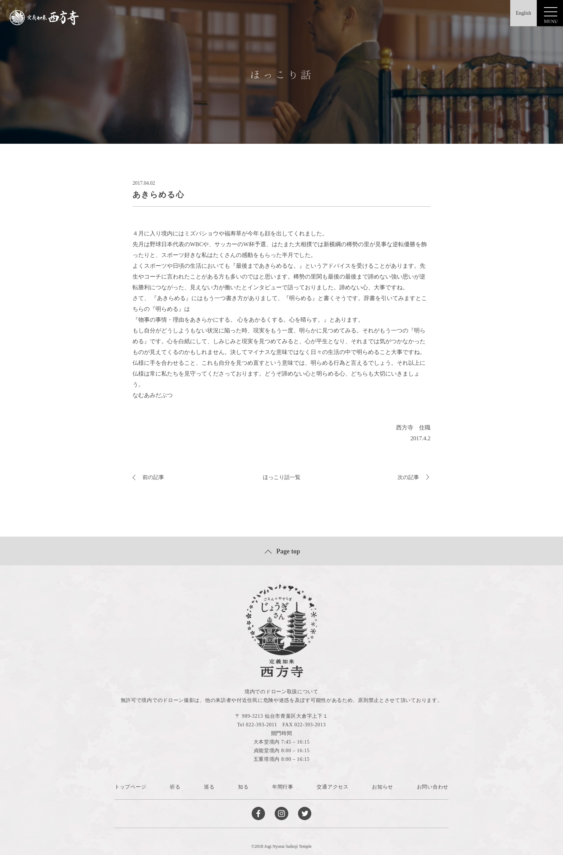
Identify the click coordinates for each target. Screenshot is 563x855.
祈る (175, 787)
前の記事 (149, 477)
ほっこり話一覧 (281, 477)
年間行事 (282, 787)
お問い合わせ (432, 787)
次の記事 (414, 477)
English (520, 14)
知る (243, 787)
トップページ (130, 787)
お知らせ (382, 787)
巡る (209, 787)
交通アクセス (332, 787)
